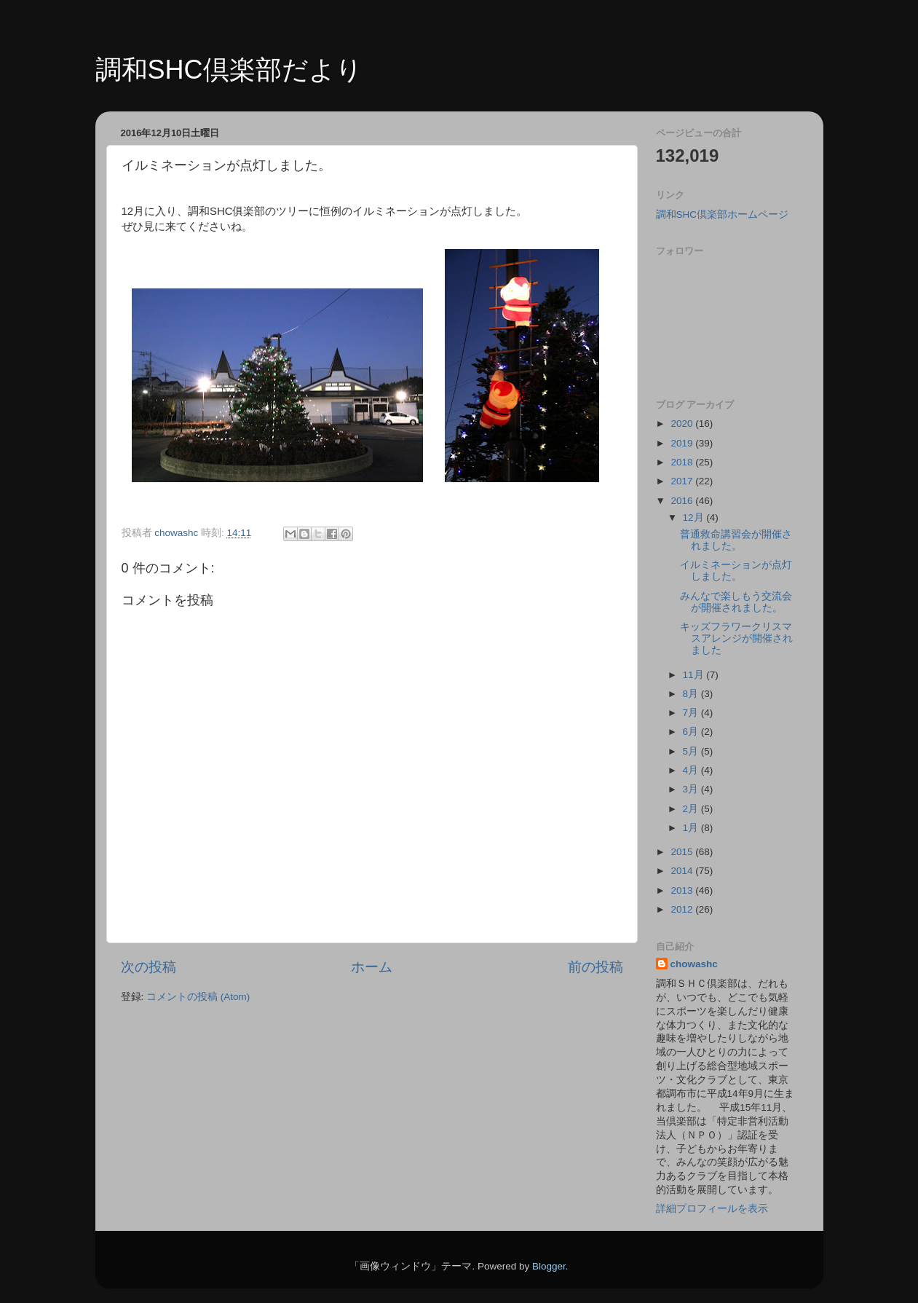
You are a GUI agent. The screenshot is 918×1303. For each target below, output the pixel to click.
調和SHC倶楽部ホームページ (722, 214)
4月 (692, 770)
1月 (692, 827)
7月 (692, 712)
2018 (682, 462)
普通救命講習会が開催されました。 (736, 540)
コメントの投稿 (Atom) (198, 996)
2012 (682, 909)
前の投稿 (595, 967)
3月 (692, 789)
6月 (692, 731)
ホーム (371, 967)
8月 (692, 693)
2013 (682, 890)
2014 (682, 870)
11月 (695, 674)
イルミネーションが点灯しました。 (736, 570)
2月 (692, 808)
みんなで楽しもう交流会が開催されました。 (736, 602)
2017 (682, 481)
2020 (682, 423)
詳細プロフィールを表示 (712, 1208)
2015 (682, 851)
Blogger (549, 1266)
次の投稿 (148, 967)
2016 (682, 500)
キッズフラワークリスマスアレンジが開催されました (736, 638)
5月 (692, 751)
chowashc (694, 963)
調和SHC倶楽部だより (229, 69)
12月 (695, 517)
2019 (682, 443)
